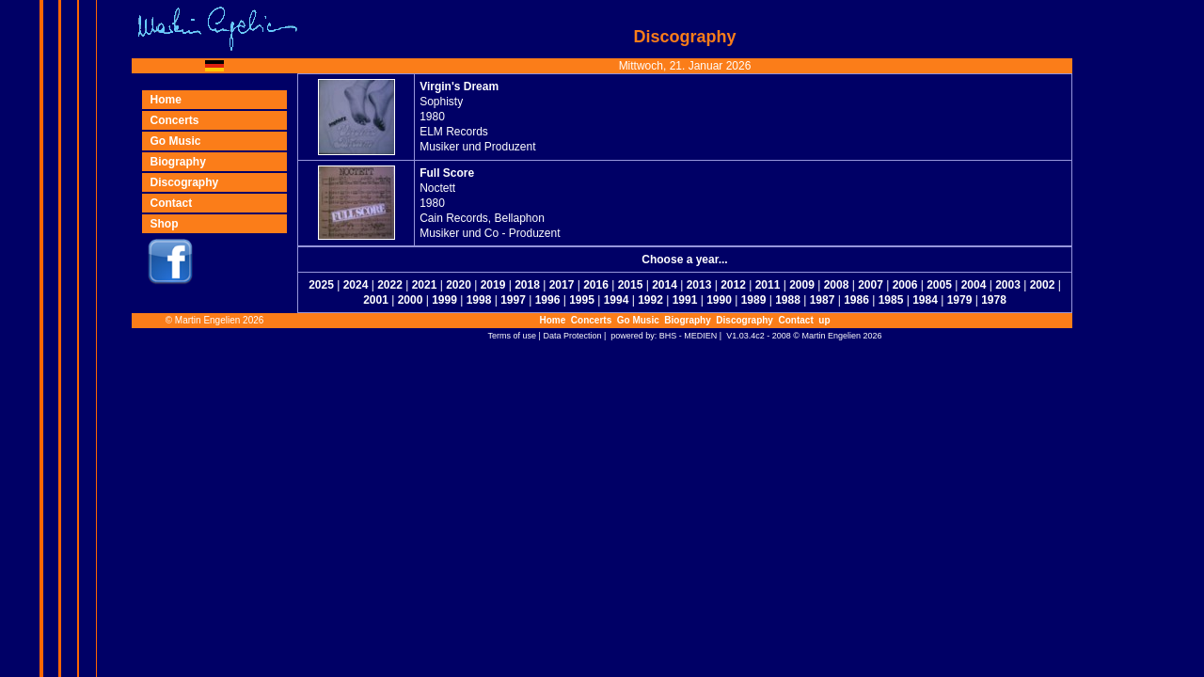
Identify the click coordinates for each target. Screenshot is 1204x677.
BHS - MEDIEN (688, 335)
